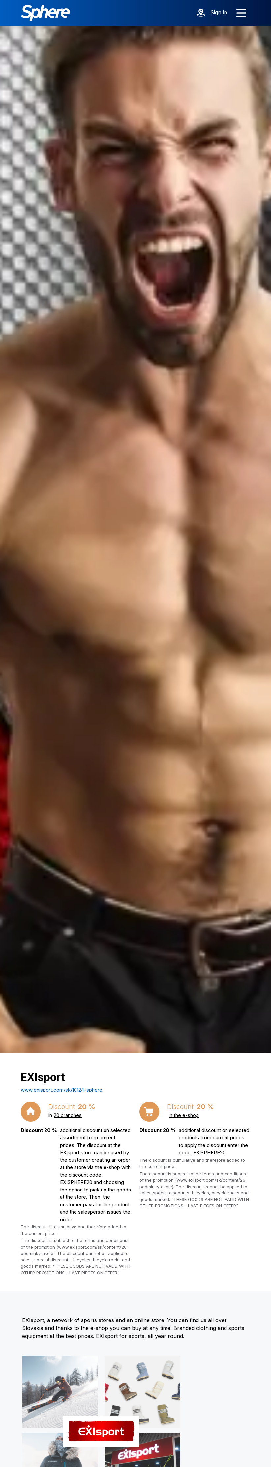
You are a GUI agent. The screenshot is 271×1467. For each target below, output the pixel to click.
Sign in (218, 12)
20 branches (68, 1115)
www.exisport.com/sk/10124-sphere (61, 1090)
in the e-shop (184, 1115)
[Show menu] (241, 13)
